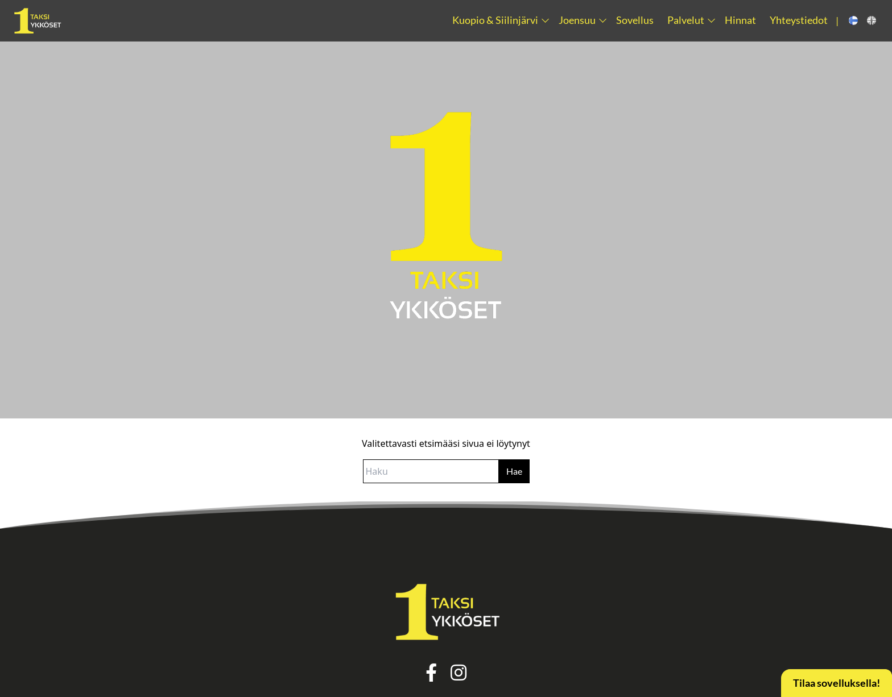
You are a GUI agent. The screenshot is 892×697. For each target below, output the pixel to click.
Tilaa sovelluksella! (836, 683)
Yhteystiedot (799, 20)
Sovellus (635, 20)
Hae (514, 471)
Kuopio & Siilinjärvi (495, 20)
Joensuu (577, 20)
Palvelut (685, 20)
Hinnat (740, 20)
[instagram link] (458, 675)
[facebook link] (431, 675)
